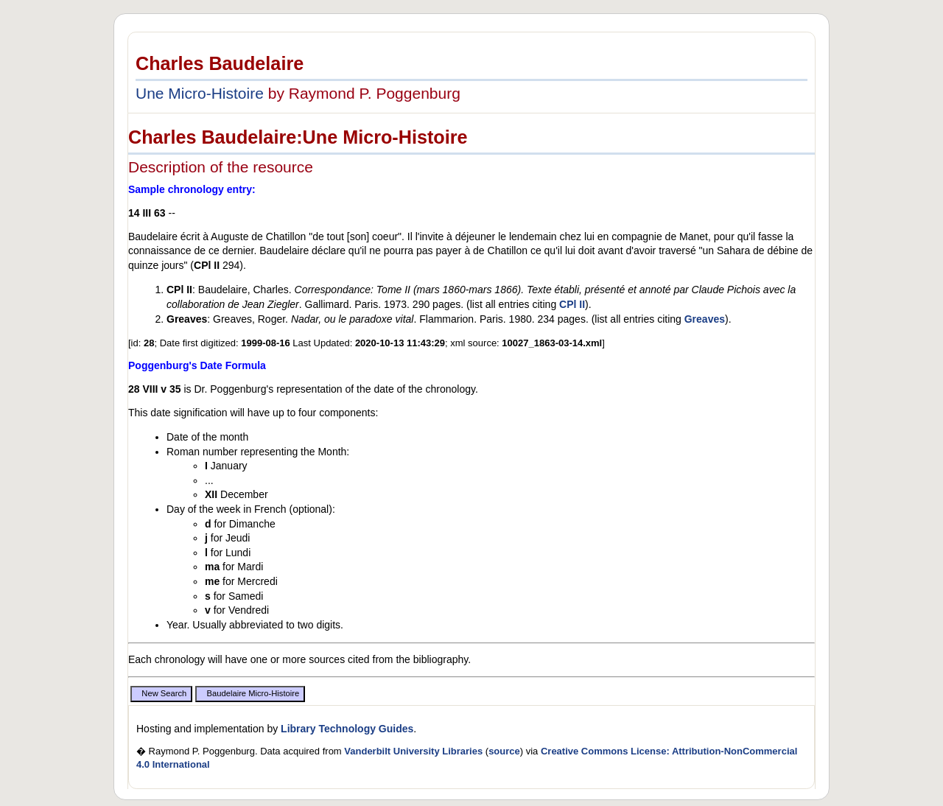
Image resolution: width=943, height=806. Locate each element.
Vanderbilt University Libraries (413, 751)
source (504, 751)
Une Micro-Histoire (200, 93)
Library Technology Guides (347, 729)
